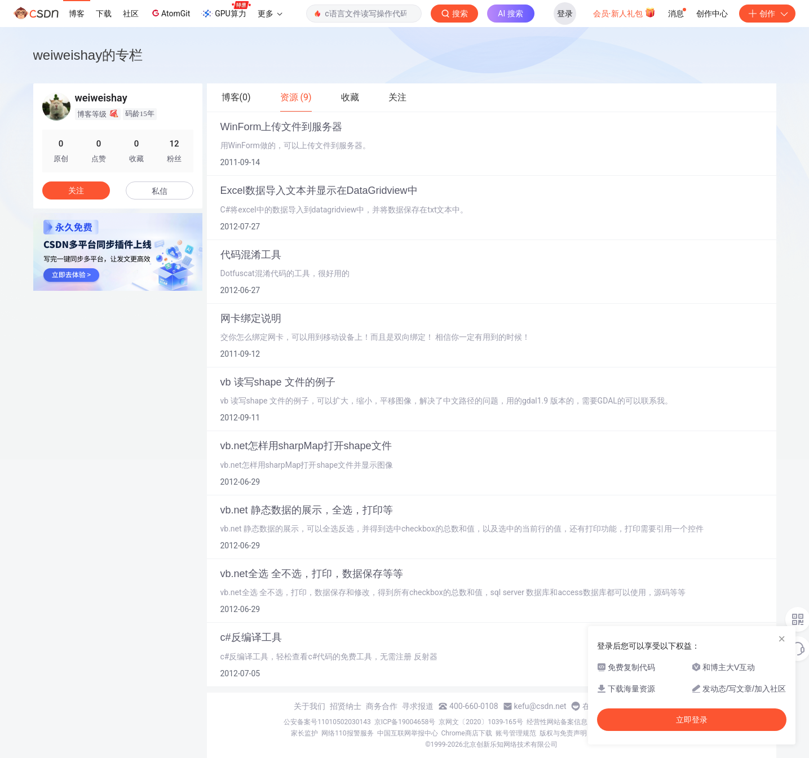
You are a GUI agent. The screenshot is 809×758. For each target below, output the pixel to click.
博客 (77, 13)
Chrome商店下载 (466, 733)
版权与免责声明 (563, 733)
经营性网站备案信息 (557, 722)
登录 (565, 13)
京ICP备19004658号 (405, 722)
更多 (270, 13)
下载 (104, 13)
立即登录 (692, 719)
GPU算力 (225, 10)
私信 (159, 191)
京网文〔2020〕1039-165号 (481, 722)
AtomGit (170, 13)
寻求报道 (418, 706)
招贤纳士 (345, 706)
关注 (76, 190)
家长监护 (304, 733)
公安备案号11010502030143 (327, 722)
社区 (131, 13)
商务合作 (381, 706)
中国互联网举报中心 (407, 733)
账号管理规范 (516, 733)
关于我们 (309, 706)
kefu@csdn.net (540, 706)
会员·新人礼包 (624, 12)
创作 (767, 13)
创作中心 (712, 13)
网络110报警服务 (347, 733)
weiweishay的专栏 (88, 55)
